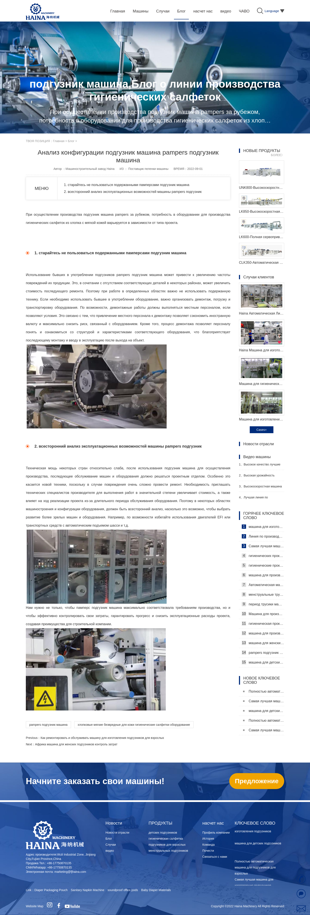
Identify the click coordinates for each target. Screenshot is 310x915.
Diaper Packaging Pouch (51, 890)
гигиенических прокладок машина (263, 556)
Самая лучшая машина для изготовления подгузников (263, 701)
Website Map (34, 906)
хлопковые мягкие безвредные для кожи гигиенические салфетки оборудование (134, 724)
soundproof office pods (122, 890)
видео (109, 850)
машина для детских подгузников (263, 662)
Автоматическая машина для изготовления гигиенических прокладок (263, 585)
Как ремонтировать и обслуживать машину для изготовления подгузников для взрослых (102, 738)
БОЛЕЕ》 (277, 155)
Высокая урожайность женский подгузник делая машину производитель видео (260, 477)
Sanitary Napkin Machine (87, 890)
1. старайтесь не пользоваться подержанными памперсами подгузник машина (126, 185)
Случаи (110, 844)
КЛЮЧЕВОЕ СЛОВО (255, 823)
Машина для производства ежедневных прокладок (263, 614)
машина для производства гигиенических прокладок (263, 575)
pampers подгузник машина (48, 724)
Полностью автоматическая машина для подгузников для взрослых (263, 691)
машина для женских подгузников (263, 643)
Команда (208, 844)
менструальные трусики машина (263, 594)
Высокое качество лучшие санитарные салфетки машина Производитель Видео (260, 466)
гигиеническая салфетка (166, 838)
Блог (71, 141)
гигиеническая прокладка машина (263, 623)
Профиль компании (216, 832)
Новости (113, 823)
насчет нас (213, 823)
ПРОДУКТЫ (160, 823)
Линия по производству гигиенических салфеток (263, 536)
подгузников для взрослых (167, 844)
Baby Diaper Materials (156, 890)
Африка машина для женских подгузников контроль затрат (76, 744)
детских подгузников (163, 832)
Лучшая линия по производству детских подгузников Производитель (258, 499)
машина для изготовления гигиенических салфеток (263, 526)
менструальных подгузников (168, 850)
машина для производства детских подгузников (263, 633)
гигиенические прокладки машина (263, 565)
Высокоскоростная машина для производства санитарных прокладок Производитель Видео (260, 488)
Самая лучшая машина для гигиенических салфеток (263, 546)
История (208, 838)
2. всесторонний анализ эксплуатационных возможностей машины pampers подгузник (133, 192)
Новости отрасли (117, 832)
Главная (58, 141)
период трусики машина (263, 604)
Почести (208, 850)
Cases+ (261, 429)
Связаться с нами (214, 856)
